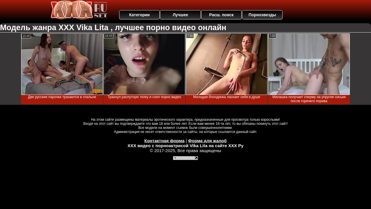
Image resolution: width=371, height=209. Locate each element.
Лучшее (180, 14)
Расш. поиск (221, 14)
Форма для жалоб (207, 140)
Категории (139, 14)
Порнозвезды (262, 14)
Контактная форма (164, 140)
